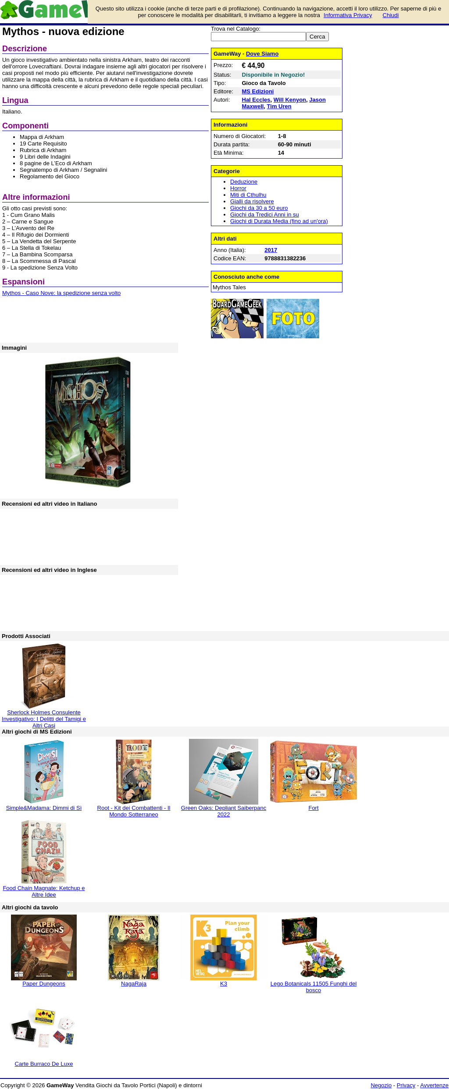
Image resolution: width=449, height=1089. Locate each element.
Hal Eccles (256, 99)
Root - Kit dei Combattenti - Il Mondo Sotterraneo (134, 811)
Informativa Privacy (348, 15)
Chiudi (391, 15)
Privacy (406, 1085)
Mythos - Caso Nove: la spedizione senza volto (61, 293)
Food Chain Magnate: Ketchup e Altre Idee (44, 891)
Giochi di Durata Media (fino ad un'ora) (279, 221)
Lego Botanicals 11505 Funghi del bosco (314, 986)
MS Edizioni (258, 91)
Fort (313, 808)
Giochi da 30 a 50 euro (259, 208)
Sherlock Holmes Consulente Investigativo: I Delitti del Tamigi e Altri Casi (44, 719)
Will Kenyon (290, 99)
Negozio (381, 1085)
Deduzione (243, 181)
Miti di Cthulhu (248, 195)
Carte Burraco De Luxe (44, 1064)
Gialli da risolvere (252, 201)
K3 (223, 983)
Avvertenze (434, 1085)
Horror (238, 188)
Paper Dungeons (43, 983)
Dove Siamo (262, 53)
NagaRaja (133, 983)
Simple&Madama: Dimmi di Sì (44, 808)
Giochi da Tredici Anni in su (264, 214)
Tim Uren (279, 106)
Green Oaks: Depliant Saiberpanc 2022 (223, 811)
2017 (270, 250)
